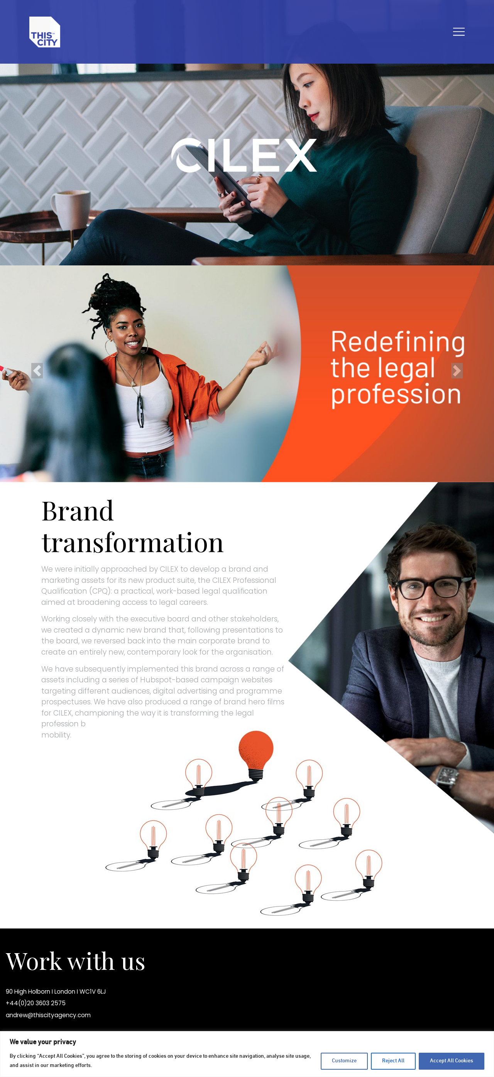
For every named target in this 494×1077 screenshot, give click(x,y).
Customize (344, 1061)
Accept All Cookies (451, 1061)
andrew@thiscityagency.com (48, 1015)
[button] (37, 370)
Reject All (393, 1061)
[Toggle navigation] (459, 32)
